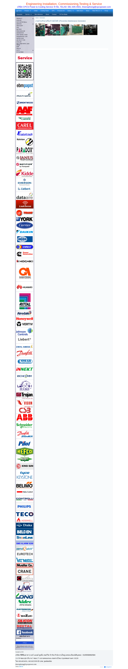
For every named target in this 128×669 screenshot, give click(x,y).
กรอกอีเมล (18, 638)
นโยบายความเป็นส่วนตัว (25, 647)
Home (36, 17)
